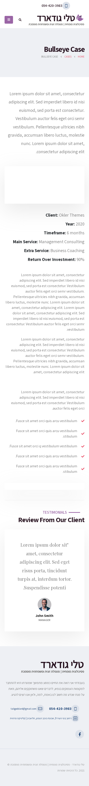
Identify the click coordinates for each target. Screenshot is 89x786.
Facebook (79, 734)
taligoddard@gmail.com (23, 708)
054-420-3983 (52, 5)
